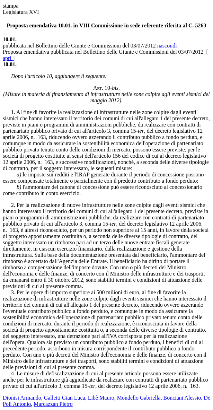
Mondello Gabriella (139, 398)
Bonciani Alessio (182, 398)
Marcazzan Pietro (53, 404)
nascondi (166, 46)
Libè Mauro (101, 398)
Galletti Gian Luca (64, 398)
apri (8, 58)
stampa (10, 6)
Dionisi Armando (22, 398)
